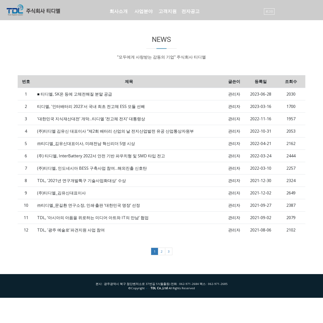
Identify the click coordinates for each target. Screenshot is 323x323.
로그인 (269, 11)
